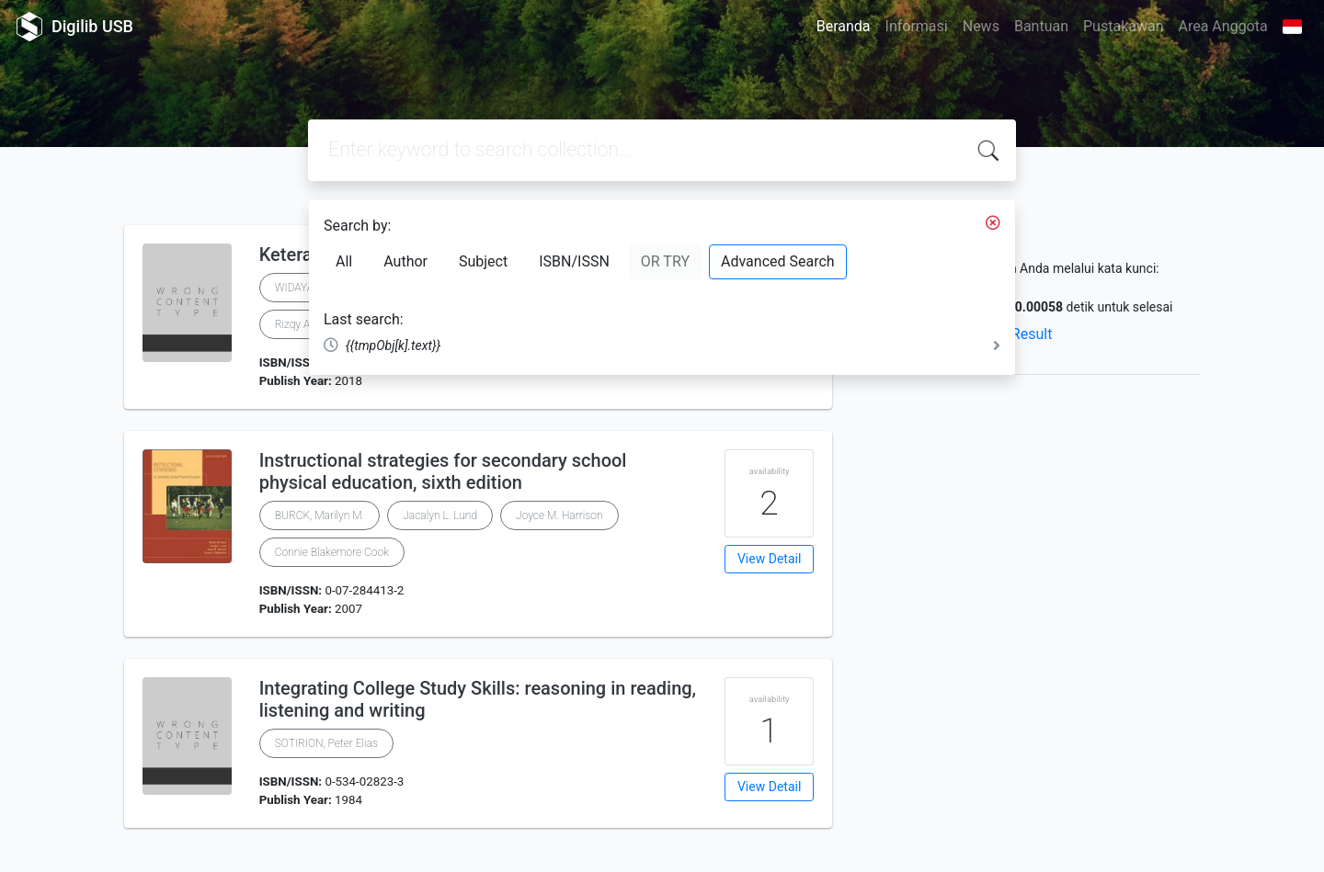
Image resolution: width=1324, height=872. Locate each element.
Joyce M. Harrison (559, 515)
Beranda (843, 26)
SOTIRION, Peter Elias (326, 743)
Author (405, 261)
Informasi (916, 26)
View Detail (769, 558)
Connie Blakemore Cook (332, 552)
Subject (483, 261)
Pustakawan (1123, 26)
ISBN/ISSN (574, 261)
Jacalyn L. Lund (440, 515)
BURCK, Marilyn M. (320, 515)
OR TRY (665, 261)
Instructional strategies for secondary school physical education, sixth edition (443, 471)
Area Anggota (1223, 26)
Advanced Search (778, 261)
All (344, 261)
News (981, 26)
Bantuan (1041, 26)
